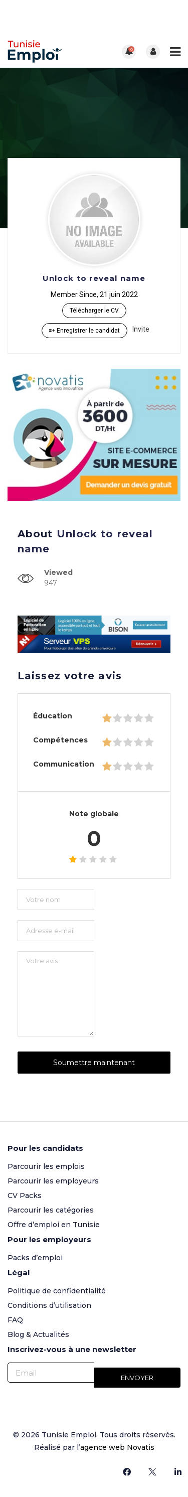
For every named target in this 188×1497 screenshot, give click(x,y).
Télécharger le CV (94, 310)
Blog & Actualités (38, 1334)
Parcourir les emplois (46, 1166)
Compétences (60, 739)
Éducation (52, 715)
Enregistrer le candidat (84, 330)
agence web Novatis (117, 1447)
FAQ (15, 1319)
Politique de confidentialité (57, 1290)
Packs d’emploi (35, 1257)
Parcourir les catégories (51, 1210)
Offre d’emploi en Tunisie (54, 1224)
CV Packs (25, 1195)
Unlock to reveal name (94, 278)
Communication (63, 764)
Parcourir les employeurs (53, 1180)
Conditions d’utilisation (49, 1305)
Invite (140, 329)
